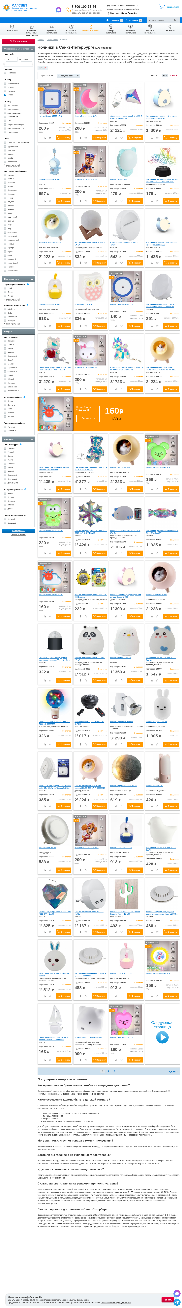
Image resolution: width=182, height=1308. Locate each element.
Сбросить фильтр (18, 535)
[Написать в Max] (59, 10)
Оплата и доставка (23, 20)
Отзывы (74, 20)
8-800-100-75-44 (84, 7)
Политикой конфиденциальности (116, 1302)
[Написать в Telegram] (177, 1303)
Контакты (64, 20)
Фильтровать (18, 531)
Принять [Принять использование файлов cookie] (168, 1300)
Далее (172, 1071)
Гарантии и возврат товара (45, 20)
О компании (7, 20)
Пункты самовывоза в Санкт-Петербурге (123, 9)
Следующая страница (162, 1024)
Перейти (86, 418)
